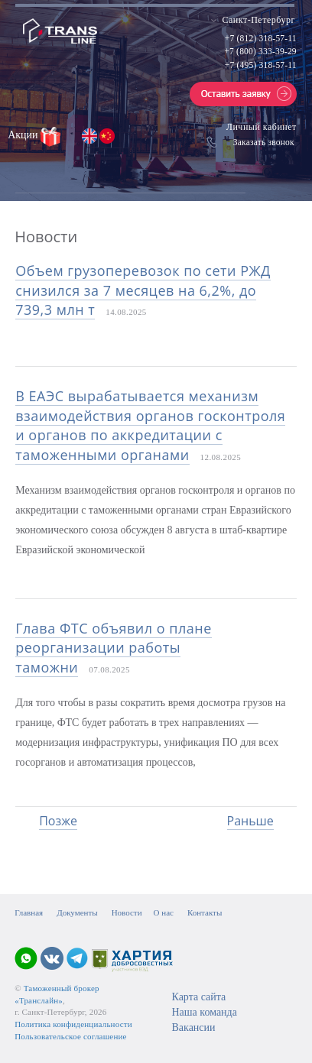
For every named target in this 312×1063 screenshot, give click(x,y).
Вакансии (193, 1027)
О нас (164, 912)
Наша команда (203, 1012)
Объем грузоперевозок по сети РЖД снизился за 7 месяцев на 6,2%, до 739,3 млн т (143, 290)
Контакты (204, 912)
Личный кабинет (261, 127)
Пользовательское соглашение (70, 1036)
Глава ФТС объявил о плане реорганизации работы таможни (113, 647)
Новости (127, 912)
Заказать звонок (263, 142)
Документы (77, 912)
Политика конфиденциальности (73, 1024)
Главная (29, 912)
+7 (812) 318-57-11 (261, 38)
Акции (24, 135)
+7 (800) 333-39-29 (260, 51)
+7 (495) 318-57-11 (261, 65)
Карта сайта (198, 997)
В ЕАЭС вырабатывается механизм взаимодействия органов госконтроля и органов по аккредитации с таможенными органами (150, 425)
